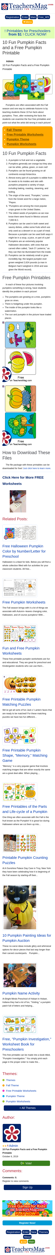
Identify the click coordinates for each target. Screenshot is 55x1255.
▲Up (23, 1241)
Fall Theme (14, 129)
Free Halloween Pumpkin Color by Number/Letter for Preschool (24, 551)
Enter (25, 17)
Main (33, 17)
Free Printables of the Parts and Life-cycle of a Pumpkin (24, 809)
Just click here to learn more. (37, 468)
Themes (10, 1080)
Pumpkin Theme (18, 139)
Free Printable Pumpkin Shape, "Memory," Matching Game (24, 755)
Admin (13, 1146)
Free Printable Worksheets (25, 134)
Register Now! (27, 1223)
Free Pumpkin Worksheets (23, 602)
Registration (12, 17)
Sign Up (27, 1187)
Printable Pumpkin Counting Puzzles (25, 860)
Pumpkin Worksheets (21, 144)
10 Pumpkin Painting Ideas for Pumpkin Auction (26, 938)
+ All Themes (27, 1108)
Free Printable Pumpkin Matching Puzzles (21, 701)
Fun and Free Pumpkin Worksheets (21, 650)
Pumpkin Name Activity (21, 993)
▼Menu (27, 21)
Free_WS (43, 17)
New (33, 1232)
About (27, 1236)
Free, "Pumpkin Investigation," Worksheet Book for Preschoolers (26, 1044)
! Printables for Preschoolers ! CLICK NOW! (27, 32)
